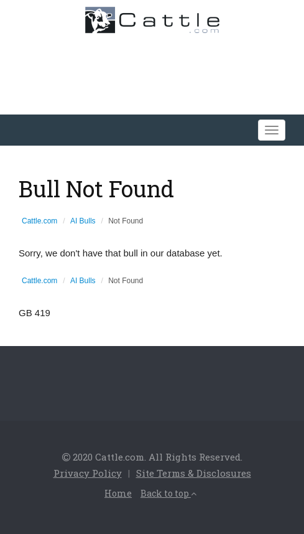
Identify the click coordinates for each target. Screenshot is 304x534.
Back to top (168, 493)
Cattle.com (39, 221)
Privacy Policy (87, 473)
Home (118, 493)
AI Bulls (83, 221)
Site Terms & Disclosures (193, 473)
